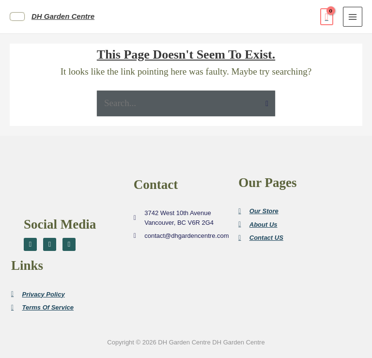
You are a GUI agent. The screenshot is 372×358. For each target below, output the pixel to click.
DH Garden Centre (62, 16)
